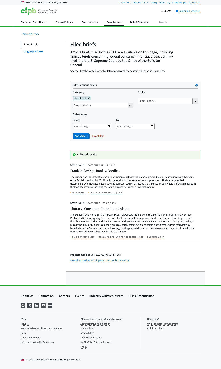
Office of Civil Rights (91, 338)
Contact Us (46, 296)
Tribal (83, 347)
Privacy (25, 324)
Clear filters (98, 136)
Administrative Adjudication (95, 324)
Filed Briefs (31, 45)
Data (23, 333)
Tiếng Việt (137, 2)
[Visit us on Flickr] (50, 305)
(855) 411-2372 (194, 2)
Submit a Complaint (188, 11)
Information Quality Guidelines (37, 342)
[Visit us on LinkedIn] (36, 305)
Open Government (30, 338)
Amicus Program (31, 34)
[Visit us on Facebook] (23, 305)
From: (76, 120)
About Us (27, 296)
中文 (129, 2)
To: (117, 120)
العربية (170, 2)
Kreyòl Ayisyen (180, 2)
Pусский (162, 2)
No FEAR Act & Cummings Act (96, 342)
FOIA (23, 319)
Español (122, 2)
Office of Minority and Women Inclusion (101, 319)
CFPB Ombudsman (141, 296)
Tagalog (154, 2)
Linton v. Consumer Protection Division (99, 208)
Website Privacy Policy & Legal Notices (41, 328)
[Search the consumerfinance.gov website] (166, 11)
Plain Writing (87, 328)
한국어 (146, 2)
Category (78, 92)
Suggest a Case (33, 51)
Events (79, 296)
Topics (141, 92)
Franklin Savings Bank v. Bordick (95, 170)
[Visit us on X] (29, 305)
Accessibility (87, 333)
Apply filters (81, 136)
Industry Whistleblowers (106, 296)
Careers (64, 296)
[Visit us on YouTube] (43, 305)
